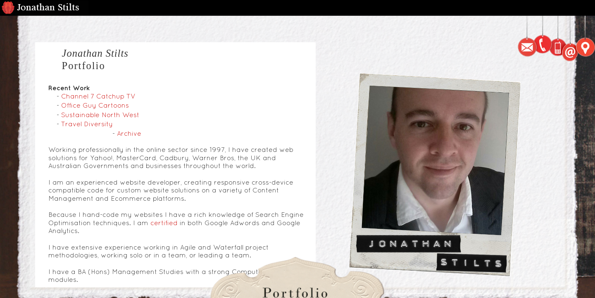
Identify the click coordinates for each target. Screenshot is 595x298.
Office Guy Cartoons (95, 105)
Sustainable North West (100, 114)
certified (164, 222)
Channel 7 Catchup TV (98, 96)
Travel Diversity (87, 123)
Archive (129, 133)
